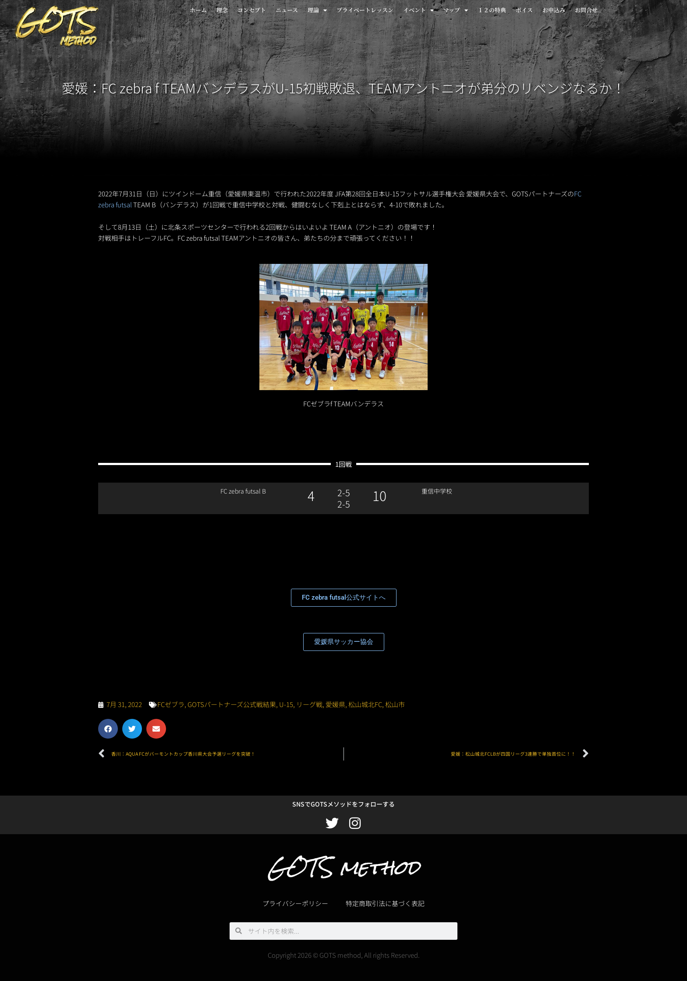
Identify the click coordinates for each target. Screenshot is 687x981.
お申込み (553, 10)
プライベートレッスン (364, 10)
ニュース (287, 10)
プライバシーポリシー (295, 903)
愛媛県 (335, 704)
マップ (455, 10)
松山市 (395, 704)
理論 (317, 10)
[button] (108, 729)
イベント (418, 10)
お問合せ (586, 10)
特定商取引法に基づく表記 (385, 903)
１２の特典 (492, 10)
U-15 (286, 704)
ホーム (198, 10)
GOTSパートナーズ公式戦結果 (232, 704)
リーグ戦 (309, 704)
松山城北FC (365, 704)
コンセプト (251, 10)
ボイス (524, 10)
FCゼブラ (170, 704)
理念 (222, 10)
